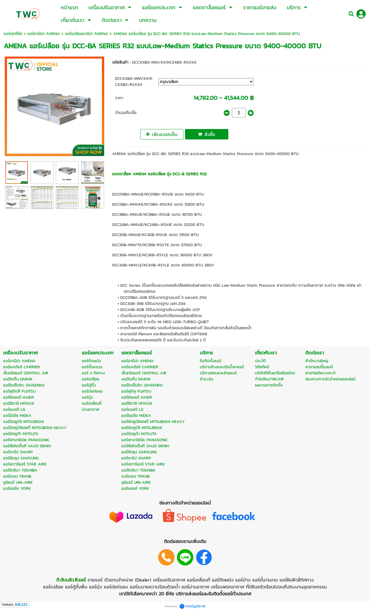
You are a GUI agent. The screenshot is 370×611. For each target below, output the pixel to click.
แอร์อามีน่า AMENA (43, 34)
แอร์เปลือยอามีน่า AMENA (87, 34)
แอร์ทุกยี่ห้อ (13, 34)
